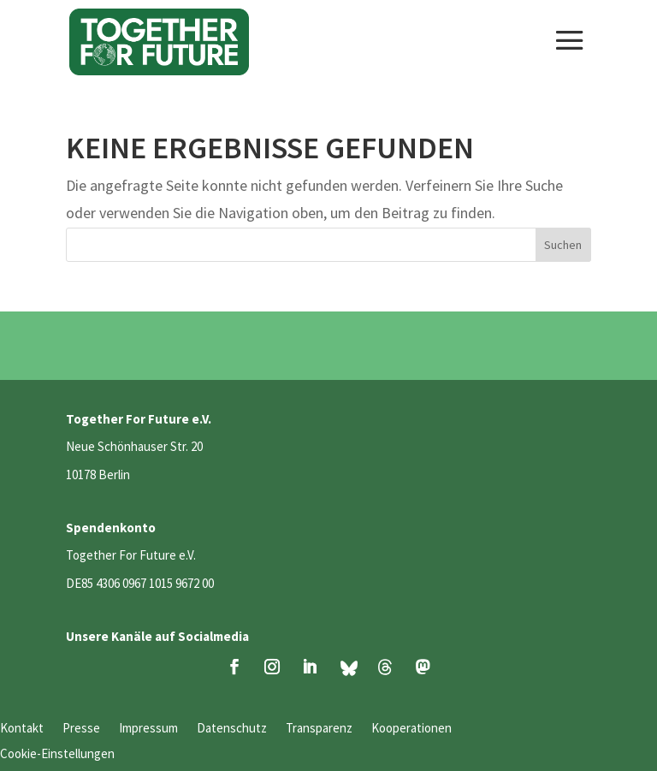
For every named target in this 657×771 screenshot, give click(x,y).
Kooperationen (411, 729)
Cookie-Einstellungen (57, 755)
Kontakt (22, 729)
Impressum (148, 729)
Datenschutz (232, 729)
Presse (81, 729)
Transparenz (319, 729)
